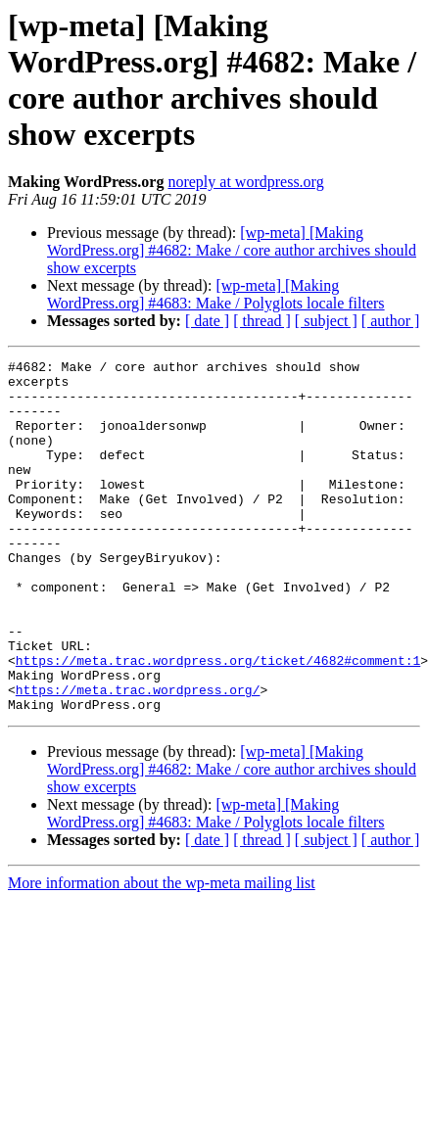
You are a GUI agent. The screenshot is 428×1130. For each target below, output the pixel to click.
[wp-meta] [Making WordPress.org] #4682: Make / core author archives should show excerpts (231, 250)
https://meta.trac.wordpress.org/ (138, 757)
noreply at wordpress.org (245, 181)
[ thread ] (262, 320)
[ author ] (390, 320)
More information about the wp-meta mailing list (161, 953)
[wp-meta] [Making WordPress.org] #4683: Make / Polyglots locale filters (216, 294)
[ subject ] (326, 320)
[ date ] (207, 320)
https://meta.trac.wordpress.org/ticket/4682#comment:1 (218, 721)
